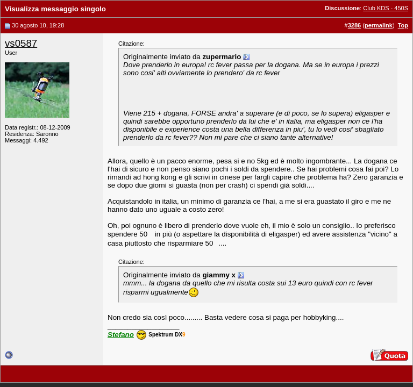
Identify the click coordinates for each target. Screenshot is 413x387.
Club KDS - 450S (385, 8)
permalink (379, 25)
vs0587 (21, 43)
